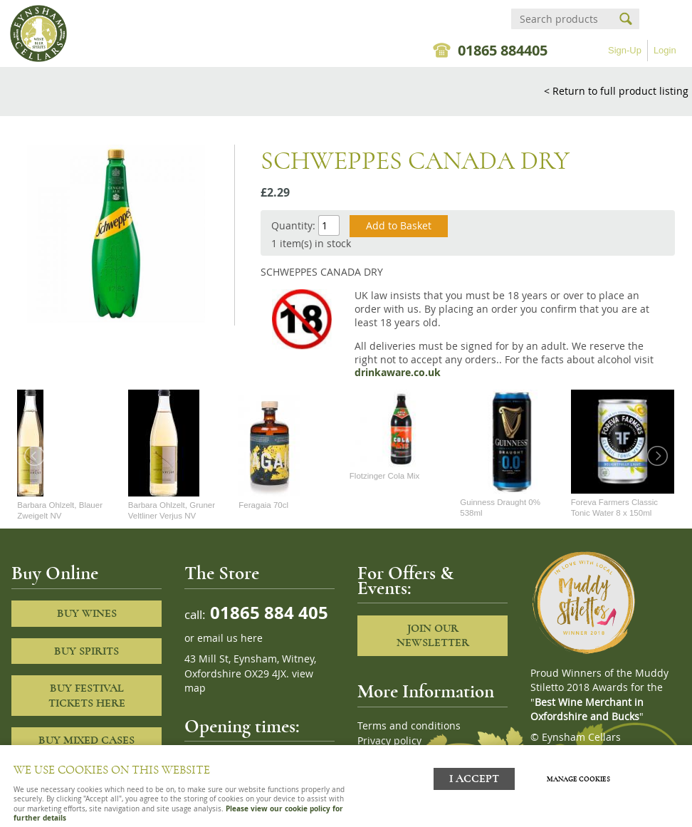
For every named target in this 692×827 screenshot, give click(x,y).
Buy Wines (87, 613)
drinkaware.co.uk (398, 372)
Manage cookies (578, 779)
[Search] (562, 19)
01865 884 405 (267, 612)
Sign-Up (624, 50)
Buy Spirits (86, 651)
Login (665, 50)
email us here (230, 638)
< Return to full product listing (616, 91)
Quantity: (293, 225)
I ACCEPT (474, 779)
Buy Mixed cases (86, 740)
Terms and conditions (409, 725)
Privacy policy (389, 740)
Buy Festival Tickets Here (86, 695)
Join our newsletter (433, 636)
